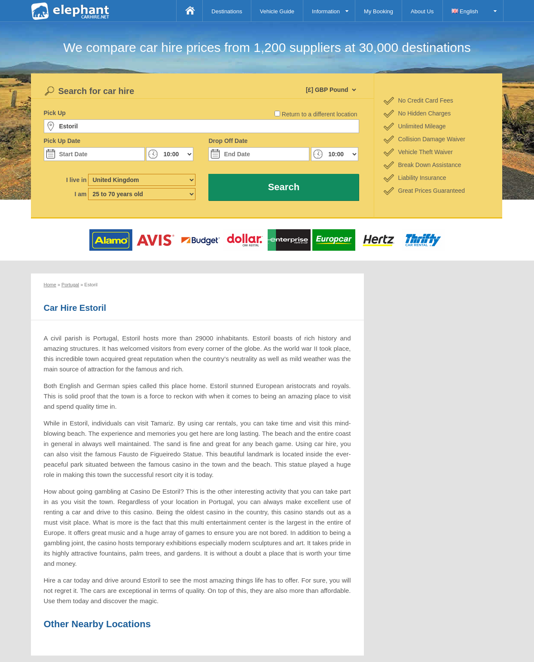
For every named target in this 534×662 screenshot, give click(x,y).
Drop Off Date (227, 140)
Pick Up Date (62, 140)
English (465, 11)
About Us (422, 11)
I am (80, 194)
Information (326, 11)
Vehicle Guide (277, 11)
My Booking (378, 11)
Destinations (226, 11)
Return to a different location (319, 114)
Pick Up (55, 112)
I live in (76, 179)
